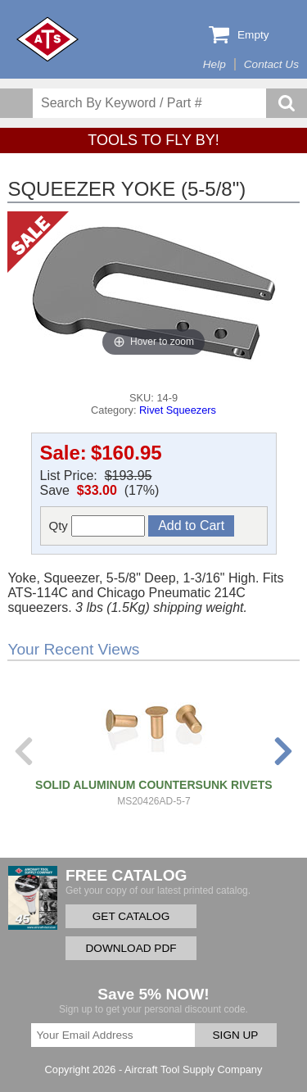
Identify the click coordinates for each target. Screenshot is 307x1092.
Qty (97, 526)
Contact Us (271, 64)
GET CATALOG (131, 916)
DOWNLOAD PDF (130, 948)
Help (214, 64)
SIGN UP (236, 1035)
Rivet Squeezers (177, 410)
